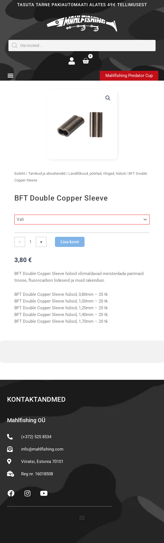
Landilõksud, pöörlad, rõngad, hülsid (96, 173)
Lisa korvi (70, 241)
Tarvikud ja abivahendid (46, 173)
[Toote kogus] (30, 242)
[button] (10, 75)
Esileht (19, 173)
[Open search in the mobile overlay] (82, 45)
